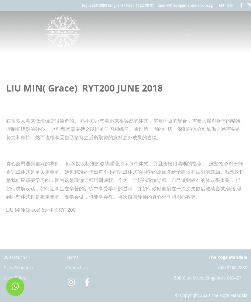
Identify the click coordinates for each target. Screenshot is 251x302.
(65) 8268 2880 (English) (102, 5)
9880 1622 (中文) (140, 5)
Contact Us (77, 267)
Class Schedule (18, 267)
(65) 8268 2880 (232, 267)
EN (221, 5)
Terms (72, 257)
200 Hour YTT (17, 257)
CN (230, 5)
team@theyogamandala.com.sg (185, 5)
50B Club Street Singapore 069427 (208, 278)
